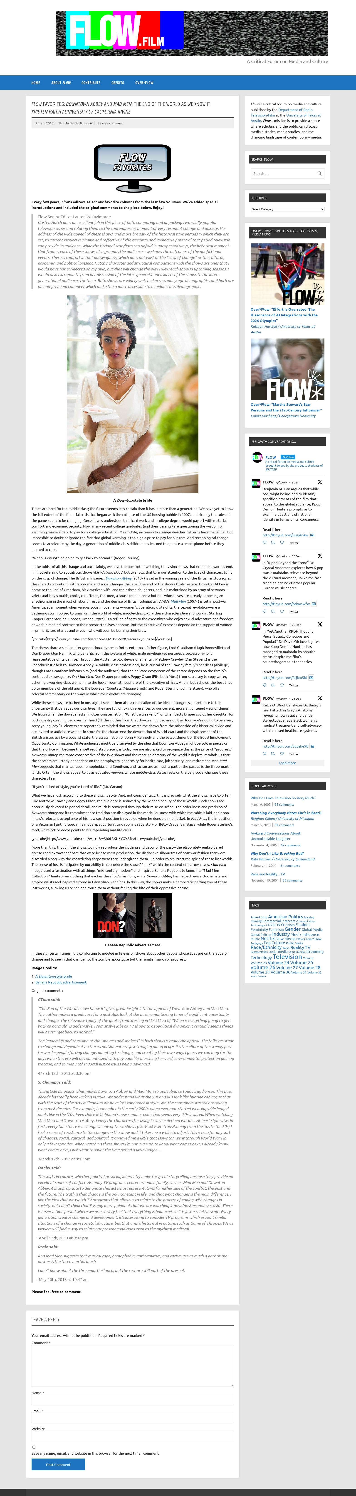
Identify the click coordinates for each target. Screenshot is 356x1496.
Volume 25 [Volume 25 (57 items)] (301, 962)
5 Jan (295, 482)
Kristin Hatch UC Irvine (75, 123)
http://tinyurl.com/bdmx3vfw (286, 603)
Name (38, 1392)
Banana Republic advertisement (61, 982)
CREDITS (117, 82)
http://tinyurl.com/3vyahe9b (285, 746)
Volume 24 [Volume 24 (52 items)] (278, 962)
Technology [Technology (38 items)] (261, 957)
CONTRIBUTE (91, 82)
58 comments (292, 880)
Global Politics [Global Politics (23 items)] (261, 934)
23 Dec (296, 698)
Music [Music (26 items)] (255, 938)
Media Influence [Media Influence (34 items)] (305, 934)
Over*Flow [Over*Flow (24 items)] (313, 939)
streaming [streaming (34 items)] (315, 951)
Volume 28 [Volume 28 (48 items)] (309, 967)
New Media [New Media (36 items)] (285, 938)
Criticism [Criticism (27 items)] (288, 924)
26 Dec (296, 625)
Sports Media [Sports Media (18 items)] (297, 952)
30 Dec (296, 556)
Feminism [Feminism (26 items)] (276, 929)
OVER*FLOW (144, 82)
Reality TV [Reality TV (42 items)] (300, 947)
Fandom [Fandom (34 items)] (303, 924)
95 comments (284, 804)
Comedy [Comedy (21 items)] (256, 921)
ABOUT (60, 82)
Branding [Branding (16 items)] (309, 917)
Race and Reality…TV (268, 874)
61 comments (290, 865)
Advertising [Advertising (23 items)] (259, 917)
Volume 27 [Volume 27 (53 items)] (287, 967)
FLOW (268, 482)
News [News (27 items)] (300, 938)
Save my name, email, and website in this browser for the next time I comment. (96, 1453)
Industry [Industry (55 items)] (281, 934)
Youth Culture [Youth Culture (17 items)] (258, 976)
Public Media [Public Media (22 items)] (294, 943)
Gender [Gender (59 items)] (293, 929)
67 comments (290, 845)
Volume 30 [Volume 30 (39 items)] (280, 971)
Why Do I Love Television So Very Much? (283, 797)
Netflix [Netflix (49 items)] (268, 938)
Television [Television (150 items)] (287, 956)
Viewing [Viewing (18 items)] (308, 958)
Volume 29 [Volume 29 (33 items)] (260, 971)
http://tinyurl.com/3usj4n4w (285, 535)
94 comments (284, 825)
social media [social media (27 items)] (278, 951)
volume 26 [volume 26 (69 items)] (263, 967)
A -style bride (53, 976)
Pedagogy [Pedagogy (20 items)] (257, 943)
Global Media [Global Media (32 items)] (312, 929)
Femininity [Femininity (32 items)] (259, 929)
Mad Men (178, 601)
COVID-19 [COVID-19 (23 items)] (273, 925)
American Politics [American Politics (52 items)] (285, 916)
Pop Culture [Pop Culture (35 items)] (274, 942)
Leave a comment (110, 123)
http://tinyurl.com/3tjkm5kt (285, 677)
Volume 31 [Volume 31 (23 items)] (299, 972)
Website (38, 1428)
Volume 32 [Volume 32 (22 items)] (314, 972)
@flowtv (281, 482)
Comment (41, 1342)
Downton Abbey (118, 578)
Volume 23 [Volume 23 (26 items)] (259, 963)
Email (37, 1410)
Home (35, 82)
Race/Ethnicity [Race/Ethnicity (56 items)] (266, 947)
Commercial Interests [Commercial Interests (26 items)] (278, 921)
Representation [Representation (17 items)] (259, 952)
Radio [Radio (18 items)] (285, 948)
